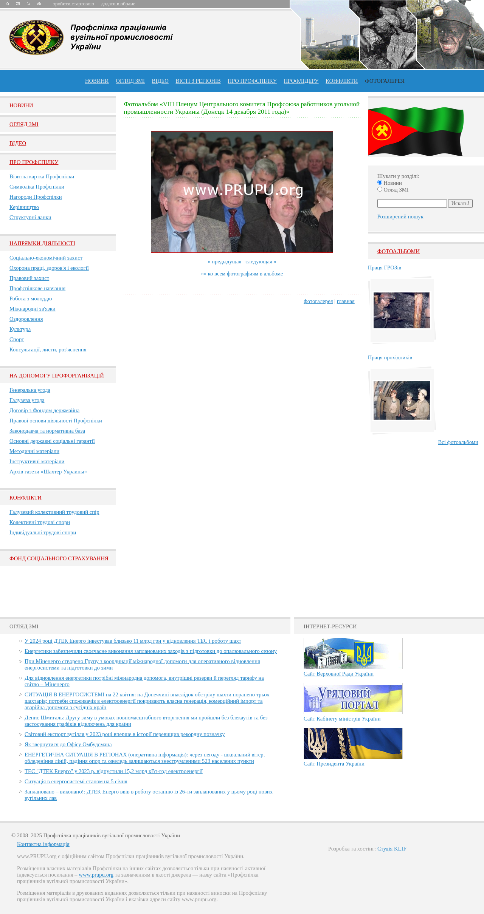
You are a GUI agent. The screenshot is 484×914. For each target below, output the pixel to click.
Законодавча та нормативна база (47, 431)
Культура (20, 329)
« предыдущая (224, 261)
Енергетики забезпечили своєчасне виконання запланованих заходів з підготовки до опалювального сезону (151, 651)
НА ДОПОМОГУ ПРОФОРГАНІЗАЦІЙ (56, 376)
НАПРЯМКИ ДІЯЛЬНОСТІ (42, 243)
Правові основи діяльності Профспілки (55, 421)
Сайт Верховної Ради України (339, 674)
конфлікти (342, 81)
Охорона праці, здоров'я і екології (49, 268)
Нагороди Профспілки (35, 197)
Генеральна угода (29, 390)
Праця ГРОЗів (384, 267)
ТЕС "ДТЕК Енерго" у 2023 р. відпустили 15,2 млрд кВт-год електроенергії (114, 771)
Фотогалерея (385, 81)
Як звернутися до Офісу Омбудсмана (68, 744)
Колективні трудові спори (39, 522)
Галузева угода (26, 400)
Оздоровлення (26, 319)
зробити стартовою (73, 3)
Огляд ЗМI (24, 124)
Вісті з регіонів (197, 81)
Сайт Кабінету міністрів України (342, 719)
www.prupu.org (96, 875)
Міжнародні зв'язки (32, 309)
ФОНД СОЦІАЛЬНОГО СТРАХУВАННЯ (59, 558)
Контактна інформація (43, 844)
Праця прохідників (390, 357)
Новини (97, 81)
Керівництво (24, 207)
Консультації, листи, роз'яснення (47, 349)
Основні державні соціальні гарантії (52, 441)
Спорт (16, 339)
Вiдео (17, 143)
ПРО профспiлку (252, 81)
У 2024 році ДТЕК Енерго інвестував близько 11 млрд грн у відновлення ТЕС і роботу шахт (133, 641)
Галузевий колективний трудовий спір (54, 512)
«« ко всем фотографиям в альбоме (242, 274)
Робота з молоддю (30, 298)
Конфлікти (25, 498)
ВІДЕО (160, 81)
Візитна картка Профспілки (41, 176)
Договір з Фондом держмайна (44, 410)
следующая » (260, 261)
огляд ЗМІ (130, 81)
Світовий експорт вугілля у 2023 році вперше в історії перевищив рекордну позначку (125, 734)
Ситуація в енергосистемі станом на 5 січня (76, 781)
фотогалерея (318, 301)
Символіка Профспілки (36, 187)
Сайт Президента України (334, 764)
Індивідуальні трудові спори (42, 532)
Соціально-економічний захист (45, 258)
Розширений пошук (400, 216)
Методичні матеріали (34, 451)
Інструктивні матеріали (36, 461)
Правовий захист (29, 278)
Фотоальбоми (398, 251)
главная (346, 301)
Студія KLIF (391, 849)
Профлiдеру (301, 81)
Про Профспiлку (33, 162)
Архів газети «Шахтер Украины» (48, 472)
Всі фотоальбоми (458, 442)
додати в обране (118, 3)
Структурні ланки (30, 217)
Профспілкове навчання (37, 288)
